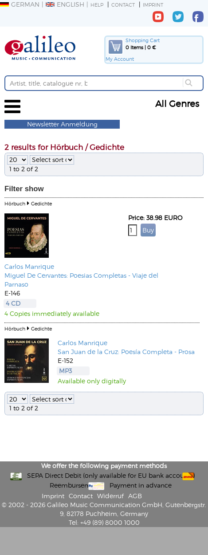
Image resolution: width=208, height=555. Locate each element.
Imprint (153, 5)
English (65, 4)
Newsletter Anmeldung (62, 124)
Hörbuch (14, 203)
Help (96, 5)
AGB (135, 496)
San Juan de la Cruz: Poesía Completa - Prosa (126, 351)
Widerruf (110, 496)
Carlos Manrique (29, 266)
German (19, 4)
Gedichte (41, 203)
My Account (120, 59)
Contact (123, 5)
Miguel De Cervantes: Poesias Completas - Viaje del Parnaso (81, 280)
